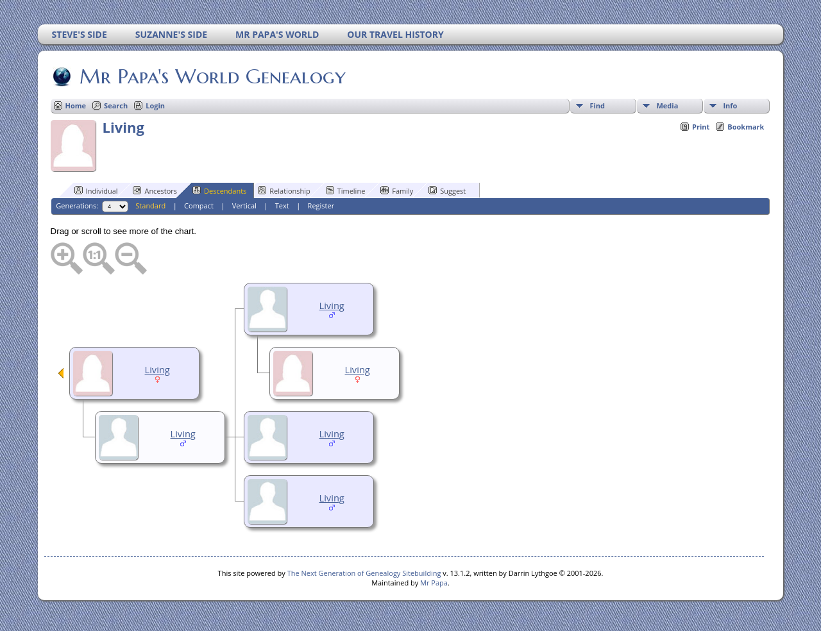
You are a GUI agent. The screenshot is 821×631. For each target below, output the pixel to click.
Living (331, 305)
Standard (150, 205)
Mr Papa (434, 582)
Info (730, 105)
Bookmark (745, 126)
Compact (199, 205)
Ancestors (155, 190)
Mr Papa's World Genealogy (212, 76)
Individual (96, 190)
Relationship (284, 190)
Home (76, 105)
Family (396, 190)
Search (116, 105)
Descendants (219, 190)
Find (597, 105)
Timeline (346, 190)
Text (282, 205)
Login (155, 105)
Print (700, 126)
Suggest (447, 190)
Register (321, 205)
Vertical (244, 205)
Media (667, 105)
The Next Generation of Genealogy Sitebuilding (364, 573)
